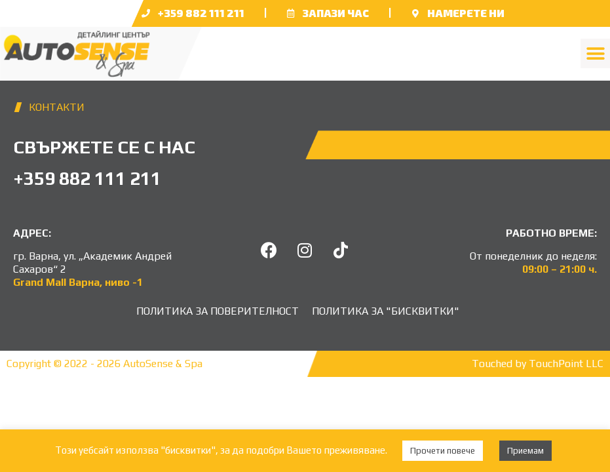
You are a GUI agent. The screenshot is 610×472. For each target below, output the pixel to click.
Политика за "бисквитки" (385, 311)
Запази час (336, 13)
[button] (595, 53)
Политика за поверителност (217, 311)
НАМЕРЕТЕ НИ (466, 13)
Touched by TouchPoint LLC (537, 363)
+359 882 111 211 (201, 13)
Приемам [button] (525, 451)
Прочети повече (442, 451)
